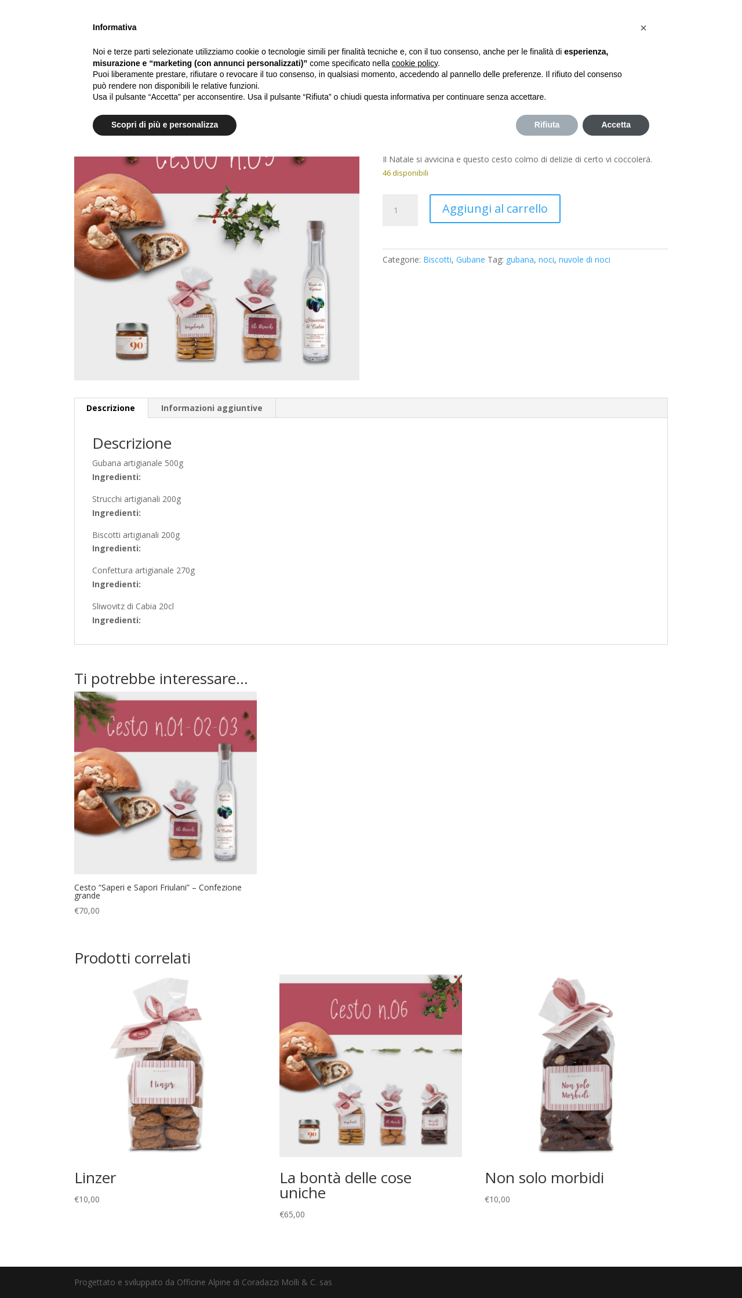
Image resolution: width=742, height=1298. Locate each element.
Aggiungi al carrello (495, 208)
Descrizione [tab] (110, 407)
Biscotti (437, 259)
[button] (643, 28)
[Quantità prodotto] (400, 210)
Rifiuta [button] (547, 124)
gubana (520, 259)
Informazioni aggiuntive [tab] (212, 407)
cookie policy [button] (415, 63)
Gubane (470, 259)
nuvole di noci (584, 259)
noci (546, 259)
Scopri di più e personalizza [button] (164, 124)
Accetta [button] (616, 124)
